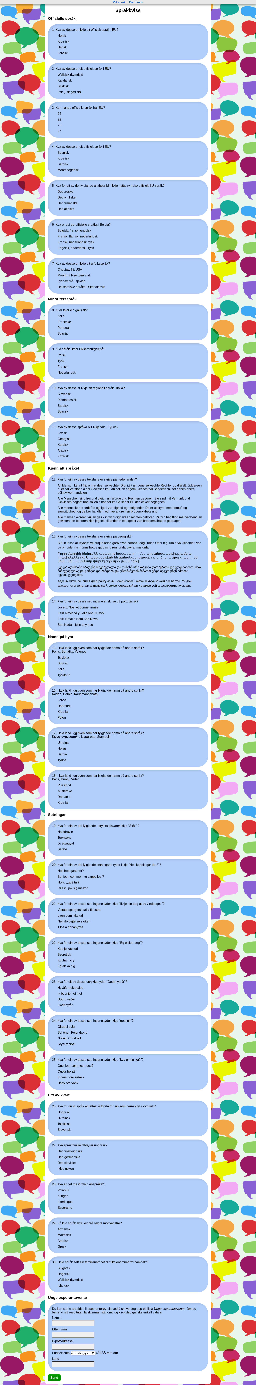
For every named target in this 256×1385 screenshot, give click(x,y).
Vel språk (119, 2)
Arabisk (63, 450)
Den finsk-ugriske (70, 1151)
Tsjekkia (63, 657)
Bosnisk (63, 152)
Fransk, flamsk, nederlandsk (78, 236)
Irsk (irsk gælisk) (69, 92)
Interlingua (65, 1202)
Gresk (62, 1246)
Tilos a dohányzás (70, 927)
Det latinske (66, 209)
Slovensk (64, 394)
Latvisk (63, 53)
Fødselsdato (61, 1353)
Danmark (64, 706)
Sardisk (63, 405)
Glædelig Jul (66, 1026)
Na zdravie (65, 832)
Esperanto (65, 1207)
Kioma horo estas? (71, 1077)
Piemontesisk (67, 400)
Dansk (62, 47)
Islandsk (63, 1285)
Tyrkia (62, 760)
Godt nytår (65, 1005)
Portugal (64, 327)
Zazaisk (63, 456)
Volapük (63, 1190)
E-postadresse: (63, 1341)
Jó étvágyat (66, 843)
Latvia (62, 700)
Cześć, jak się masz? (73, 888)
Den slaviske (67, 1163)
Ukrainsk (64, 1118)
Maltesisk (64, 1235)
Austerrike (65, 791)
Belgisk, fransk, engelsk (74, 230)
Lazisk (62, 433)
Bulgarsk (64, 1268)
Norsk (62, 35)
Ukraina (63, 742)
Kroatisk (63, 41)
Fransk (62, 366)
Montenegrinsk (68, 170)
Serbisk (63, 164)
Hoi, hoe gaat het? (71, 870)
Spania (63, 333)
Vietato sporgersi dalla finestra (79, 909)
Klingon (63, 1196)
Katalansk (65, 80)
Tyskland (64, 675)
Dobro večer (66, 999)
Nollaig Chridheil (69, 1038)
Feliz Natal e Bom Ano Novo (78, 619)
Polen (62, 717)
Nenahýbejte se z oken (74, 921)
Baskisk (63, 86)
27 (59, 131)
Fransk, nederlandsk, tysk (76, 242)
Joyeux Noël (66, 1044)
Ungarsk (64, 1112)
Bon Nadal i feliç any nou (75, 624)
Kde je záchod (68, 948)
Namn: (56, 1317)
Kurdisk (63, 444)
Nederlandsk (67, 372)
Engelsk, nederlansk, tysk (76, 248)
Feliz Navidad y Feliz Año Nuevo (81, 613)
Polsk (61, 355)
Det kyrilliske (67, 197)
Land (55, 1359)
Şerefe (62, 849)
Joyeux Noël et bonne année (78, 607)
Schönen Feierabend (72, 1032)
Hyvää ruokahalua (70, 987)
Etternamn (59, 1329)
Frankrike (64, 322)
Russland (64, 785)
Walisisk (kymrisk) (70, 74)
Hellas (62, 748)
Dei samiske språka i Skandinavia (81, 287)
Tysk (61, 361)
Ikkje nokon (66, 1168)
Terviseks (64, 837)
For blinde (136, 2)
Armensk (64, 1229)
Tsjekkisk (64, 1124)
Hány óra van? (68, 1083)
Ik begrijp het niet (70, 993)
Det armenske (68, 203)
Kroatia (63, 711)
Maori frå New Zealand (74, 275)
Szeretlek (64, 954)
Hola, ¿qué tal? (68, 882)
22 (59, 119)
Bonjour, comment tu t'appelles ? (81, 876)
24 (59, 113)
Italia (61, 316)
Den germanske (69, 1157)
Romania (64, 797)
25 (59, 125)
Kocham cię (66, 960)
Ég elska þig (66, 966)
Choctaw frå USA (70, 269)
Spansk (63, 411)
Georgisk (64, 439)
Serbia (62, 754)
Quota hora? (66, 1071)
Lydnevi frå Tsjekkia (71, 281)
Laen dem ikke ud (70, 915)
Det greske (65, 191)
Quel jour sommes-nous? (75, 1065)
